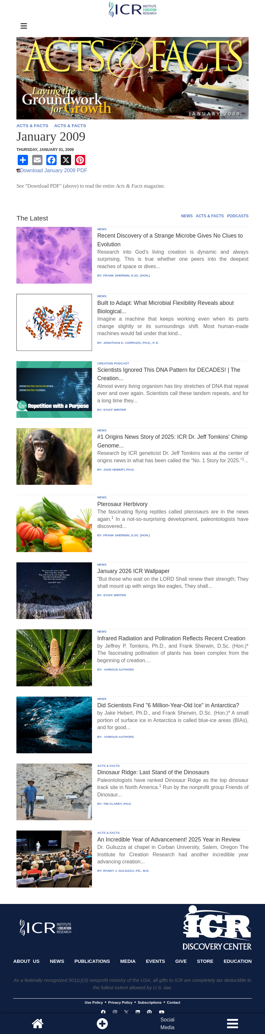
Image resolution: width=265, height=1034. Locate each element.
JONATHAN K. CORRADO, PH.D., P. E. (131, 342)
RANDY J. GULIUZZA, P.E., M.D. (126, 870)
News (57, 961)
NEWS (187, 216)
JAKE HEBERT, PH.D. (119, 469)
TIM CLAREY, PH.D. (117, 803)
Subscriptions (149, 1002)
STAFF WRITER (114, 409)
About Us (26, 961)
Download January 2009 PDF (53, 170)
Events (155, 961)
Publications (92, 961)
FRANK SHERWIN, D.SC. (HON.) (126, 275)
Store (205, 961)
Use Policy (94, 1002)
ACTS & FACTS (32, 125)
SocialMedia (167, 1023)
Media (128, 961)
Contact (173, 1002)
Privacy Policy (120, 1002)
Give (181, 961)
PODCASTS (238, 216)
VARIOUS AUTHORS (118, 669)
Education (237, 961)
